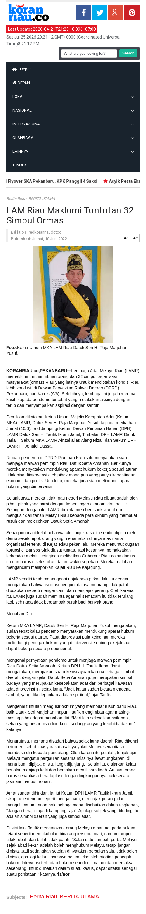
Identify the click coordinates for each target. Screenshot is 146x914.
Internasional (28, 124)
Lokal (20, 96)
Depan (22, 69)
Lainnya (21, 151)
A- (126, 238)
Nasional (23, 110)
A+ (135, 238)
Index (19, 165)
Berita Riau (16, 198)
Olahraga (24, 137)
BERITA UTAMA (41, 198)
